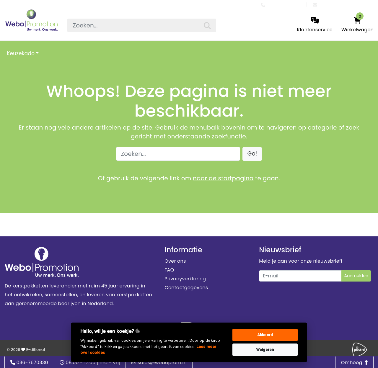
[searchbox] (141, 25)
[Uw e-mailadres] (300, 276)
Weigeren (265, 349)
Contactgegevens (186, 287)
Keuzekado (21, 53)
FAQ (169, 269)
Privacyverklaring (185, 278)
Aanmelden (356, 276)
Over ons (175, 261)
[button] (252, 154)
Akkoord (265, 335)
